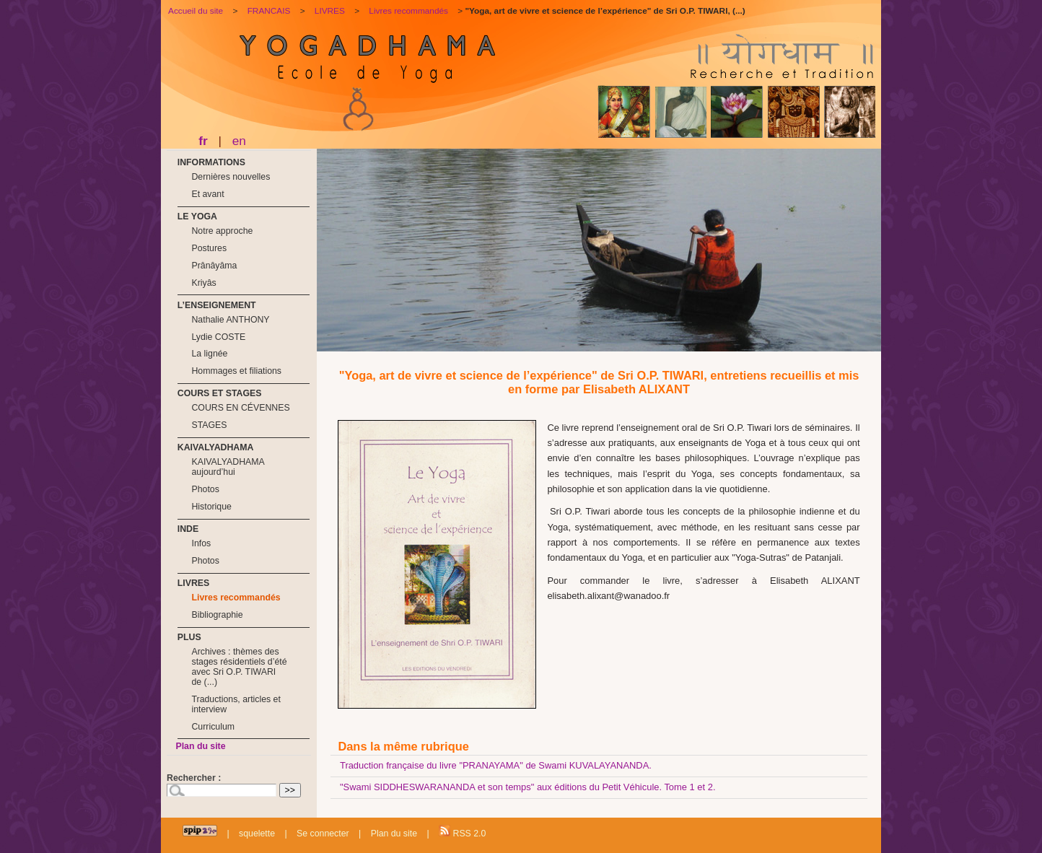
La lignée (209, 354)
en (239, 141)
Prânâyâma (214, 266)
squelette (257, 833)
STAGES (209, 425)
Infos (201, 543)
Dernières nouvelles (230, 177)
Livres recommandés (235, 597)
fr (202, 141)
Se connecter (323, 833)
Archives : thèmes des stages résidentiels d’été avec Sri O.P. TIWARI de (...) (238, 667)
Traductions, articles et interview (235, 704)
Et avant (207, 194)
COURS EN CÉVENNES (240, 408)
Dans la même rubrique (403, 746)
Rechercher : (194, 778)
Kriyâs (203, 283)
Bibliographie (216, 615)
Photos (205, 489)
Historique (211, 507)
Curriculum (213, 727)
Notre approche (222, 231)
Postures (209, 248)
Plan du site (200, 746)
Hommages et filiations (236, 371)
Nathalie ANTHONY (230, 320)
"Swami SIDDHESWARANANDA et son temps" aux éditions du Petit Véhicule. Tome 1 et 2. (528, 787)
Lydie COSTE (218, 337)
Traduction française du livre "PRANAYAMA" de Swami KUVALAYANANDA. (496, 765)
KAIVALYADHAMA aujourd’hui (227, 467)
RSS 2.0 (462, 832)
